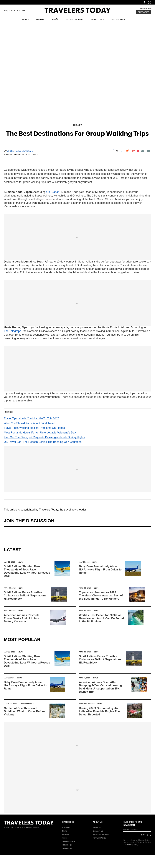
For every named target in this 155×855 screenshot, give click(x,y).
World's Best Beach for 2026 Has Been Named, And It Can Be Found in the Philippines (101, 618)
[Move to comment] (148, 151)
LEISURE (40, 19)
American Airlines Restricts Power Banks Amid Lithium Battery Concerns (21, 618)
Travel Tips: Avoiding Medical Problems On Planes (34, 427)
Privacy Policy (99, 838)
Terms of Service (101, 834)
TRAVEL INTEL (118, 19)
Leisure (77, 125)
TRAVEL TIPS (97, 19)
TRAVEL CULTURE (74, 19)
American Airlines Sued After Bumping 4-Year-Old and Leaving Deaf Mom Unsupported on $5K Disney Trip (100, 687)
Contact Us (98, 831)
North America (27, 704)
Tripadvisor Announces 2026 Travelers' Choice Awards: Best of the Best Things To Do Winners (101, 595)
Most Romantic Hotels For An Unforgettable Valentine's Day (40, 432)
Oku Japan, (53, 191)
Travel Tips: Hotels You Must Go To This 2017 (31, 418)
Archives (66, 827)
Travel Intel (67, 848)
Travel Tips (67, 845)
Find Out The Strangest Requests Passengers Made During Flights (44, 437)
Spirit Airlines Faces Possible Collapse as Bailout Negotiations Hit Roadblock (25, 595)
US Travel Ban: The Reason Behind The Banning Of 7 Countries (43, 441)
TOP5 (55, 19)
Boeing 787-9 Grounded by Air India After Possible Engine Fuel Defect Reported (99, 711)
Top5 (64, 838)
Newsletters (145, 8)
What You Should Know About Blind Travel (29, 423)
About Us (97, 827)
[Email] (142, 151)
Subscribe (143, 12)
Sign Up (144, 835)
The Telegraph (12, 331)
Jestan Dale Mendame (20, 150)
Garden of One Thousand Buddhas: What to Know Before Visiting (24, 711)
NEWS (25, 19)
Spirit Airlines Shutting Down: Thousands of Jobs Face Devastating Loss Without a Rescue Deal (27, 571)
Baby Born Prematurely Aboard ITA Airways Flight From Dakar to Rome (100, 569)
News (20, 562)
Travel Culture (68, 841)
